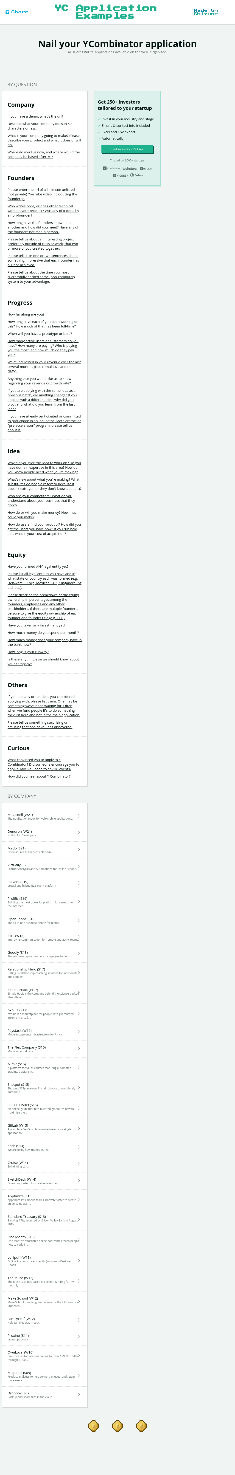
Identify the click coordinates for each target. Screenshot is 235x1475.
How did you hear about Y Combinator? (39, 776)
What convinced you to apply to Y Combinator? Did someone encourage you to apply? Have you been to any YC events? (43, 764)
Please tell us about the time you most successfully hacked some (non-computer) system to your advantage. (41, 277)
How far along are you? (26, 314)
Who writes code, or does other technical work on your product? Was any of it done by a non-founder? (43, 210)
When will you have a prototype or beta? (40, 333)
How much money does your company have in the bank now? (45, 642)
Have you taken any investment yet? (36, 625)
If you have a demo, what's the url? (35, 116)
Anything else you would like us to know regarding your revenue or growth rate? (39, 380)
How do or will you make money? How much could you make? (43, 514)
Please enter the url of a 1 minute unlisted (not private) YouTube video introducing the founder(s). (42, 194)
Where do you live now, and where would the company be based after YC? (44, 154)
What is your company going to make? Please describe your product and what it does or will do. (44, 140)
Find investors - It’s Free (127, 149)
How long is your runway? (28, 651)
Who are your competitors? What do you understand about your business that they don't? (41, 500)
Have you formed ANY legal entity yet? (38, 566)
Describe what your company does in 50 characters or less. (40, 125)
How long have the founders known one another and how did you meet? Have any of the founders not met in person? (43, 227)
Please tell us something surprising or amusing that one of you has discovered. (40, 724)
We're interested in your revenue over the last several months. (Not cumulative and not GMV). (44, 366)
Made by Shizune (206, 12)
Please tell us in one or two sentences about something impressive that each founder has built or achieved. (43, 260)
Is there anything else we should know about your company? (43, 661)
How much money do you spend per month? (43, 632)
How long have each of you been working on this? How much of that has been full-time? (43, 323)
